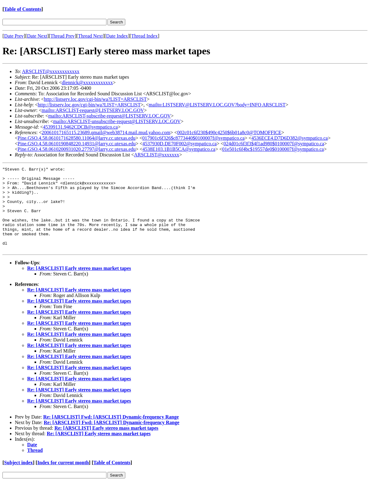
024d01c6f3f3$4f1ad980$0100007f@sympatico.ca (273, 143)
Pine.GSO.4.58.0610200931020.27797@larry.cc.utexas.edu (77, 149)
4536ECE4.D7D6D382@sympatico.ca (290, 138)
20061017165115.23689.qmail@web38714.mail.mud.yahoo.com (106, 132)
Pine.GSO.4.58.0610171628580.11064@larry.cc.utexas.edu (76, 138)
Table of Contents (22, 9)
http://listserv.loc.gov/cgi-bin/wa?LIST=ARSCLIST (95, 99)
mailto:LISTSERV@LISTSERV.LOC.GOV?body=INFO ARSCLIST (217, 104)
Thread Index (144, 36)
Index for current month (63, 479)
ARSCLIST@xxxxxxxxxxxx (50, 71)
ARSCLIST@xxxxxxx (156, 154)
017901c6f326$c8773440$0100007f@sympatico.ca (193, 138)
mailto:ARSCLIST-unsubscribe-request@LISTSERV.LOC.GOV (117, 121)
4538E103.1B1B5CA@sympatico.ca (179, 149)
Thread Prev (62, 36)
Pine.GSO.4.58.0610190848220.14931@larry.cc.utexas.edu (77, 143)
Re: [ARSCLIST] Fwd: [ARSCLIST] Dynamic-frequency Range (111, 433)
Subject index (18, 479)
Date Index (117, 36)
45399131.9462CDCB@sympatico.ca (80, 127)
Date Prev (14, 36)
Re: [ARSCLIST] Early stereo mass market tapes (79, 284)
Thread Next (90, 36)
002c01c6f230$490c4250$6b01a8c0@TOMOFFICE (229, 132)
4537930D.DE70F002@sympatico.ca (180, 143)
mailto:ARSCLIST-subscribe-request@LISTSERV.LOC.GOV (109, 115)
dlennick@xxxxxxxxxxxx (87, 82)
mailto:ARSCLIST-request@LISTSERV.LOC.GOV (93, 110)
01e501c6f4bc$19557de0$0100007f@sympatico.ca (273, 149)
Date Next (37, 36)
